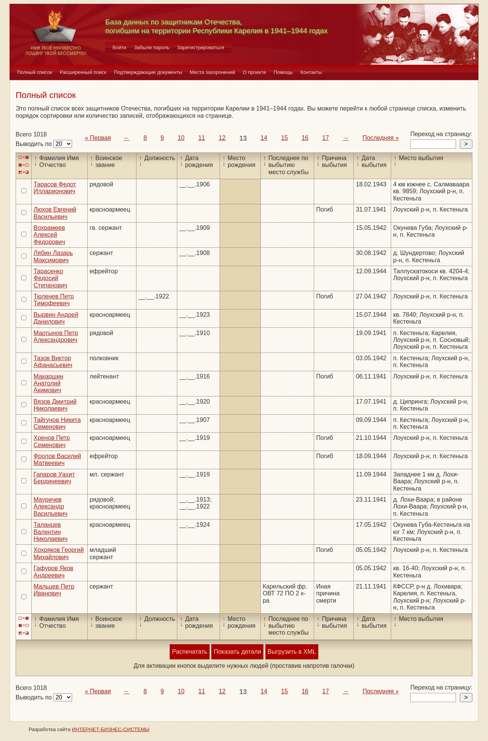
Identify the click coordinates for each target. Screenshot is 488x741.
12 (222, 138)
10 (181, 138)
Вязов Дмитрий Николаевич (55, 405)
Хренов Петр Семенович (52, 441)
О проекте (254, 72)
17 (325, 138)
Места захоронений (212, 72)
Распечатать (189, 651)
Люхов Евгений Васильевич (55, 213)
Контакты (311, 72)
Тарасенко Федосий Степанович (50, 278)
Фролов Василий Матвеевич (57, 459)
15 (284, 138)
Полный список (34, 72)
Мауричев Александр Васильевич (50, 506)
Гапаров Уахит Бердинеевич (54, 477)
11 (201, 138)
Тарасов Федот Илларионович (55, 187)
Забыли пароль (151, 47)
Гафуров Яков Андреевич (53, 571)
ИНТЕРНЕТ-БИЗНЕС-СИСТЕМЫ (110, 729)
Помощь (283, 72)
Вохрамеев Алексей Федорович (49, 235)
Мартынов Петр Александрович (56, 336)
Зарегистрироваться (200, 47)
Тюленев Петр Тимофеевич (54, 299)
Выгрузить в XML (292, 651)
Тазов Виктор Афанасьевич (53, 361)
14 (263, 138)
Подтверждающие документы (148, 72)
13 (243, 138)
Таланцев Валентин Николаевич (50, 531)
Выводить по (34, 144)
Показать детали (237, 651)
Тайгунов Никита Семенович (57, 423)
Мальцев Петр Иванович (54, 590)
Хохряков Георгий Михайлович (59, 553)
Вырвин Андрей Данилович (56, 318)
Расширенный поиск (83, 72)
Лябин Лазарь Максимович (53, 256)
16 (305, 138)
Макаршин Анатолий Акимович (48, 383)
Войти (119, 47)
